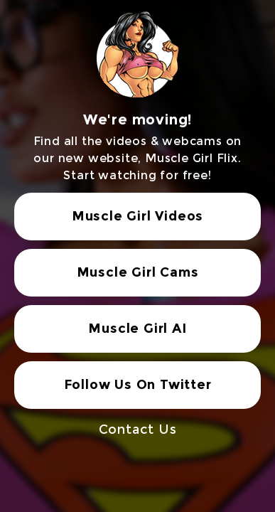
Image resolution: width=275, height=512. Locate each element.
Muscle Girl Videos (137, 216)
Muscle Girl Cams (138, 272)
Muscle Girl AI (137, 328)
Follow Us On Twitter (138, 385)
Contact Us (138, 429)
